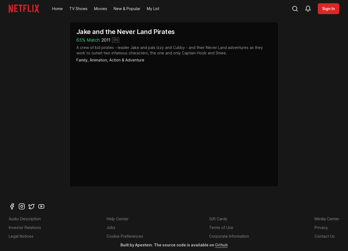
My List (153, 8)
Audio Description (25, 218)
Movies (100, 8)
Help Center (118, 218)
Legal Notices (21, 236)
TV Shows (78, 8)
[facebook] (12, 206)
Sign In (328, 8)
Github (221, 245)
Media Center (327, 218)
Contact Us (325, 236)
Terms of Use (221, 227)
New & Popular (127, 8)
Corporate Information (229, 236)
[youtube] (41, 206)
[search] (295, 8)
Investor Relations (25, 227)
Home (57, 8)
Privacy (321, 227)
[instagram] (21, 206)
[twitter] (31, 206)
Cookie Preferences (125, 236)
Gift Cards (218, 218)
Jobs (111, 227)
